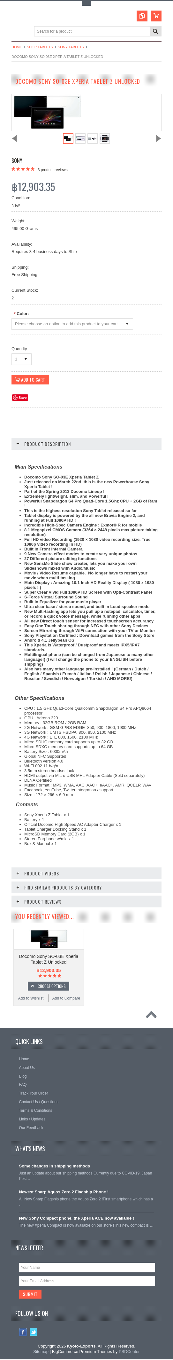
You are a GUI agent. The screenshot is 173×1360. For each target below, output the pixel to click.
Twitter (34, 1333)
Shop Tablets (40, 47)
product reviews (53, 170)
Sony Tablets (71, 47)
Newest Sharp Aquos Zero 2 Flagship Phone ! (64, 1192)
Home (16, 47)
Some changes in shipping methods (54, 1166)
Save (23, 398)
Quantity (19, 348)
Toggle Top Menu (86, 3)
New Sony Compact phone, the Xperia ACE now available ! (76, 1218)
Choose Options (52, 986)
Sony (16, 160)
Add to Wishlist (30, 998)
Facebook (23, 1333)
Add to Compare (66, 998)
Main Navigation (17, 31)
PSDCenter (129, 1352)
